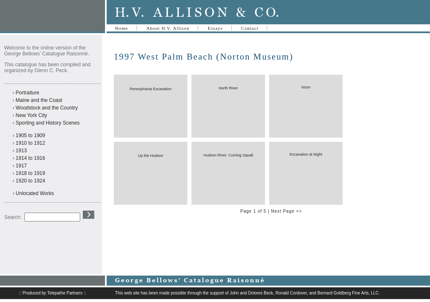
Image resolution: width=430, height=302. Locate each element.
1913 (21, 151)
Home (121, 28)
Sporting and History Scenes (47, 123)
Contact (249, 28)
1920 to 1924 (30, 181)
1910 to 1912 (30, 143)
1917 (21, 166)
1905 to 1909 (30, 135)
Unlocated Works (35, 193)
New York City (31, 115)
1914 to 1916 (30, 158)
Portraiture (27, 93)
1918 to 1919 (30, 173)
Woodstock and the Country (47, 108)
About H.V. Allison (167, 28)
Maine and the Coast (39, 100)
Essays (215, 28)
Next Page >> (286, 211)
